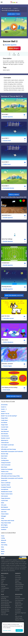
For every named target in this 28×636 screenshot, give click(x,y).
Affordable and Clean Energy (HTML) (10, 476)
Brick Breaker (4, 433)
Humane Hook (7, 140)
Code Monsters (5, 436)
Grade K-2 (3, 407)
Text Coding (4, 544)
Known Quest (6, 389)
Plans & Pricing (19, 586)
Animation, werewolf (7, 363)
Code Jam (3, 612)
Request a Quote (19, 620)
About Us (3, 577)
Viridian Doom (7, 164)
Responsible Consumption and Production (12, 451)
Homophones (4, 489)
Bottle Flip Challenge (7, 239)
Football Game (5, 263)
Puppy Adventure (5, 498)
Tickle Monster (5, 442)
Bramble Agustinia (10, 45)
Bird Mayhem (4, 507)
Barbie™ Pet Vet (5, 413)
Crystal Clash (4, 500)
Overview (17, 575)
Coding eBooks (5, 588)
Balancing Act (4, 440)
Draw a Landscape (5, 482)
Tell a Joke (3, 505)
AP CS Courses (19, 607)
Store (2, 591)
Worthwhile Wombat (8, 188)
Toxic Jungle (4, 429)
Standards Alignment (20, 612)
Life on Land (4, 447)
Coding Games (5, 596)
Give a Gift (18, 579)
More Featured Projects (14, 396)
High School (18, 605)
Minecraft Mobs (5, 604)
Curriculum (18, 577)
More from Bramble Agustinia (14, 295)
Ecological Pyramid (6, 487)
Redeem (17, 581)
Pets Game (4, 458)
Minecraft (3, 540)
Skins (2, 547)
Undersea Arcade (5, 509)
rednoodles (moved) (8, 318)
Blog (2, 575)
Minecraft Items (5, 609)
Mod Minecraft (5, 431)
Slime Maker (5, 340)
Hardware (3, 529)
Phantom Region (7, 366)
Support (3, 579)
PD (16, 614)
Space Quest (4, 456)
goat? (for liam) (6, 316)
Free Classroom (19, 600)
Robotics (3, 542)
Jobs (2, 582)
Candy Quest (4, 420)
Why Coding (18, 582)
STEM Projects (18, 618)
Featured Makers (19, 584)
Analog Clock (4, 527)
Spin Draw (3, 511)
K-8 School (18, 611)
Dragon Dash (4, 424)
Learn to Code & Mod (8, 533)
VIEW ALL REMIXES (14, 194)
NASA (2, 502)
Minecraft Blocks (5, 605)
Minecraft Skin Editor (6, 602)
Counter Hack (4, 427)
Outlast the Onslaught (7, 469)
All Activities (4, 404)
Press (2, 581)
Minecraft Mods (5, 611)
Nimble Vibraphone (8, 342)
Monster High (4, 453)
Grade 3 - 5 (4, 409)
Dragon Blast (4, 418)
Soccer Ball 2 (5, 114)
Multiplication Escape (6, 491)
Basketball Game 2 (6, 215)
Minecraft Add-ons (6, 607)
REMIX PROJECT (14, 48)
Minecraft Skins (5, 600)
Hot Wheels (4, 422)
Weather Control (5, 438)
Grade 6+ (3, 411)
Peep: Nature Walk (6, 522)
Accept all (19, 630)
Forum (3, 590)
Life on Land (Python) (6, 473)
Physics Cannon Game (6, 494)
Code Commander (5, 465)
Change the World (5, 462)
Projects (16, 8)
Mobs (2, 553)
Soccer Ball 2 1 (5, 138)
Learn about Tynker (14, 14)
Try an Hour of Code (8, 401)
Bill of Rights (4, 525)
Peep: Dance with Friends (7, 520)
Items (2, 549)
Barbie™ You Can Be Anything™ (9, 416)
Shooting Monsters (6, 286)
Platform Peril (4, 471)
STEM (2, 518)
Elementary (18, 602)
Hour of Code (4, 614)
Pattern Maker (5, 514)
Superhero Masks (5, 485)
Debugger (3, 516)
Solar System (4, 496)
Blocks (2, 551)
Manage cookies (7, 630)
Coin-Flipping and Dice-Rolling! (9, 387)
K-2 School (18, 609)
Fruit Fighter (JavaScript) (7, 444)
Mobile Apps (4, 584)
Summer (17, 590)
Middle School (18, 604)
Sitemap (3, 586)
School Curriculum (20, 598)
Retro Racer (4, 467)
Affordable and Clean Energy (8, 449)
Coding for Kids (7, 8)
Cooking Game (5, 460)
